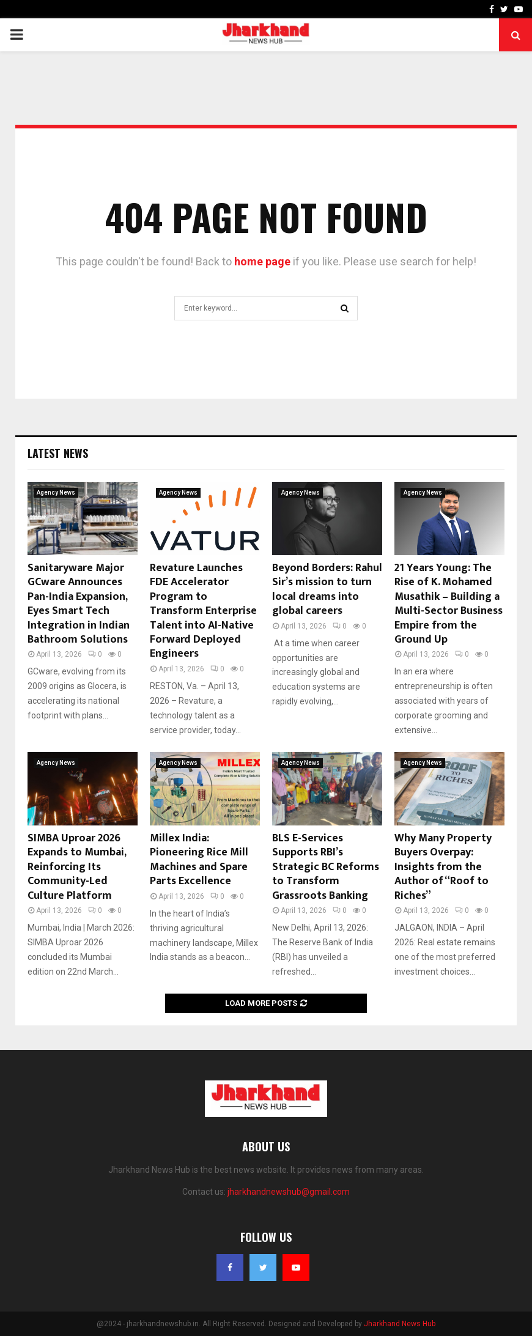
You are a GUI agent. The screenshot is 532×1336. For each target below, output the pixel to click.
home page (262, 261)
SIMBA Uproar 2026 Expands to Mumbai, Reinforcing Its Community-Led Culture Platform (77, 867)
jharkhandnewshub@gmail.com (288, 1192)
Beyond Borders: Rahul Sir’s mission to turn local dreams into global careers (327, 589)
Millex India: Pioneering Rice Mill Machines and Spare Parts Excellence (199, 859)
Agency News (56, 492)
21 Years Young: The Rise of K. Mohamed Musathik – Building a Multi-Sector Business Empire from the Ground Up (448, 604)
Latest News (58, 453)
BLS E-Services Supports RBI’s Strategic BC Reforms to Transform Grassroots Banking (325, 867)
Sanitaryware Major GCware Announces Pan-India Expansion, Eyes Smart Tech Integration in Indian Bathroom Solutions (79, 604)
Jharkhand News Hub (399, 1323)
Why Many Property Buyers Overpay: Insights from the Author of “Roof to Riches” (443, 867)
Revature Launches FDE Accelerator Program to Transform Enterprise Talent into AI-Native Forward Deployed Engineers (203, 611)
